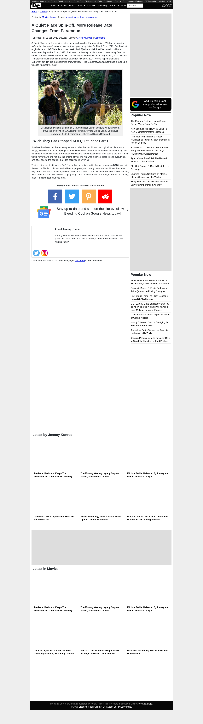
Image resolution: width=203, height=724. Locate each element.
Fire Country (108, 1)
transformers (92, 17)
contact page (145, 704)
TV (71, 5)
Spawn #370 (44, 1)
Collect (91, 5)
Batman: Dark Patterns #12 (61, 1)
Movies (45, 17)
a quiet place (72, 17)
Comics (54, 5)
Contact (122, 5)
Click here (80, 260)
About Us (111, 707)
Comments (99, 38)
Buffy (100, 1)
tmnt (82, 17)
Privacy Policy (125, 707)
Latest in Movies (45, 569)
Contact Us (100, 707)
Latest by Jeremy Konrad (52, 435)
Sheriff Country (129, 1)
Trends (112, 5)
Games (80, 5)
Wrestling (102, 5)
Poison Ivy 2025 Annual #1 (146, 1)
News (53, 17)
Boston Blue (79, 1)
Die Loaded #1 (90, 1)
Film (64, 5)
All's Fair (162, 1)
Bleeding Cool (86, 707)
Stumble (118, 1)
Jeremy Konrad (84, 38)
